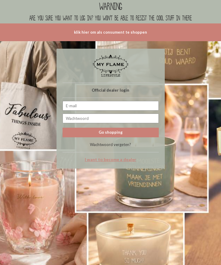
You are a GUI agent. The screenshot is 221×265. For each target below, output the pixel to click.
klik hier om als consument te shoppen (110, 32)
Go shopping (111, 132)
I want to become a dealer (110, 159)
